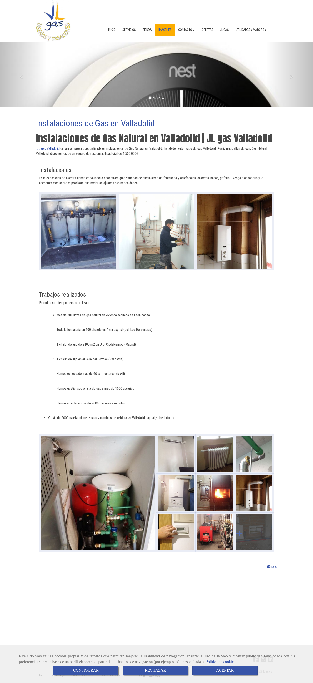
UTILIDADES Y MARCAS (251, 26)
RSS (272, 569)
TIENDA (147, 26)
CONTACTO (186, 26)
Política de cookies (220, 662)
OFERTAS (207, 26)
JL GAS (224, 26)
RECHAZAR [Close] (155, 670)
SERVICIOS (129, 26)
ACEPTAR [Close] (225, 670)
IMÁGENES (164, 26)
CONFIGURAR (85, 670)
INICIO (112, 26)
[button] (23, 76)
